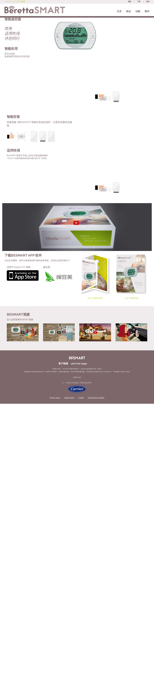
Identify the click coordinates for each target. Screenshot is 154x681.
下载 (138, 1)
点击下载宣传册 (131, 276)
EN (8, 1)
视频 (129, 1)
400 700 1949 (79, 363)
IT (5, 1)
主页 (119, 11)
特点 (128, 11)
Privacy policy (55, 398)
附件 (147, 11)
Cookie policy (69, 398)
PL (12, 1)
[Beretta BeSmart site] (34, 8)
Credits (81, 398)
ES (16, 1)
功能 (137, 11)
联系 (147, 1)
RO (19, 1)
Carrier (68, 383)
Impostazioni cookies (96, 398)
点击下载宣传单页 (95, 276)
